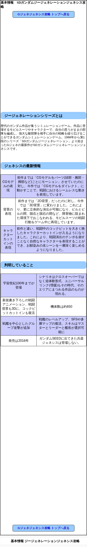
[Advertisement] (43, 64)
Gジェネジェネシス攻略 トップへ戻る (43, 14)
